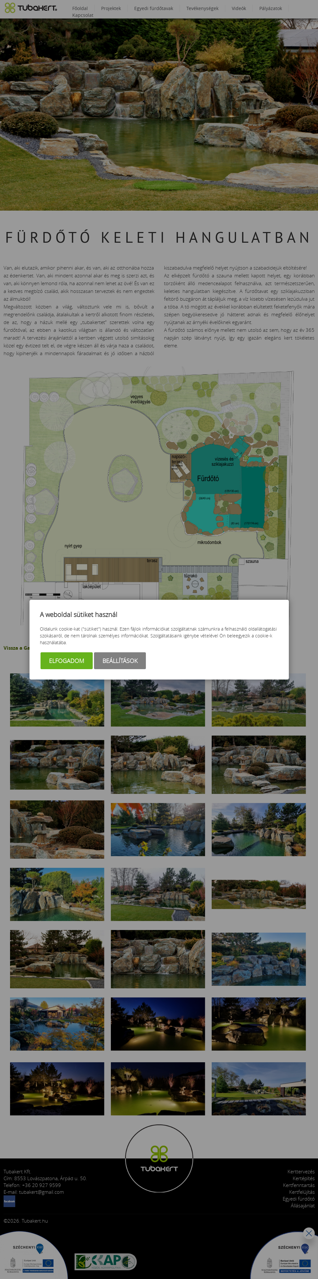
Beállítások (119, 661)
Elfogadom (66, 661)
